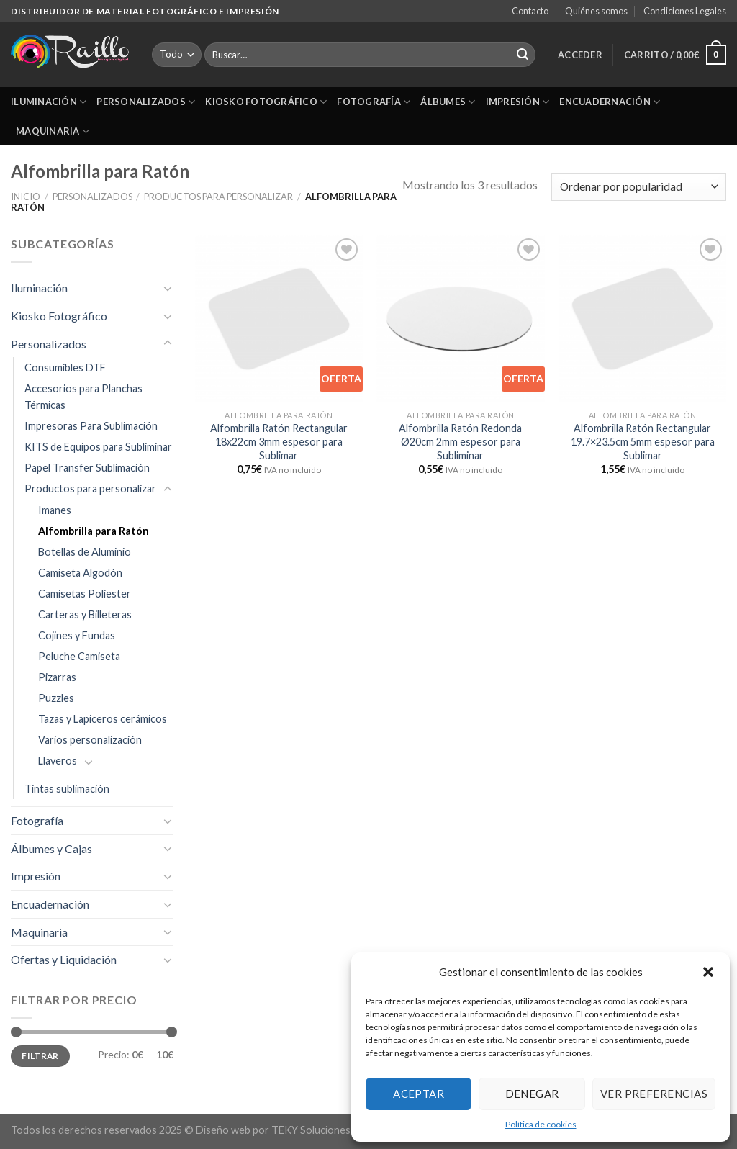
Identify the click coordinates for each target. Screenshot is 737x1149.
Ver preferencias (653, 1093)
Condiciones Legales (684, 11)
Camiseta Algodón (80, 573)
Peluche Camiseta (79, 656)
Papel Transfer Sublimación (87, 467)
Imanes (54, 510)
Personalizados (145, 102)
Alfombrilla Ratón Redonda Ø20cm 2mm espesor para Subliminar (460, 441)
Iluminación (48, 102)
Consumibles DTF (65, 367)
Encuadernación (609, 102)
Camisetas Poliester (84, 593)
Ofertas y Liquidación (64, 959)
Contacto (530, 11)
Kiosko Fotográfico (266, 102)
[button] (708, 972)
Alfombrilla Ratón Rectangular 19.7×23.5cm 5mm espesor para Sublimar (643, 441)
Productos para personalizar (218, 196)
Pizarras (57, 677)
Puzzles (56, 698)
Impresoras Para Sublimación (91, 426)
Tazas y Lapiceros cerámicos (102, 719)
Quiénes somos (596, 11)
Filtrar (40, 1055)
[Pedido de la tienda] (638, 187)
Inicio (25, 196)
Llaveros (57, 760)
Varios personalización (90, 740)
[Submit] (522, 54)
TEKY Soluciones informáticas (340, 1130)
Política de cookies (541, 1124)
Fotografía (373, 102)
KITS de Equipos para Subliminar (98, 447)
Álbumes (447, 102)
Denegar (532, 1093)
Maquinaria (52, 131)
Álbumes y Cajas (51, 848)
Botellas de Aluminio (84, 552)
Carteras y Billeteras (85, 614)
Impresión (518, 102)
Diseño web (223, 1130)
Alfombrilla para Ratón (93, 531)
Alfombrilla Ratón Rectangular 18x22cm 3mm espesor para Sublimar (279, 441)
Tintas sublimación (66, 789)
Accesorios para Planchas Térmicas (83, 396)
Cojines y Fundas (76, 635)
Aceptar (418, 1093)
